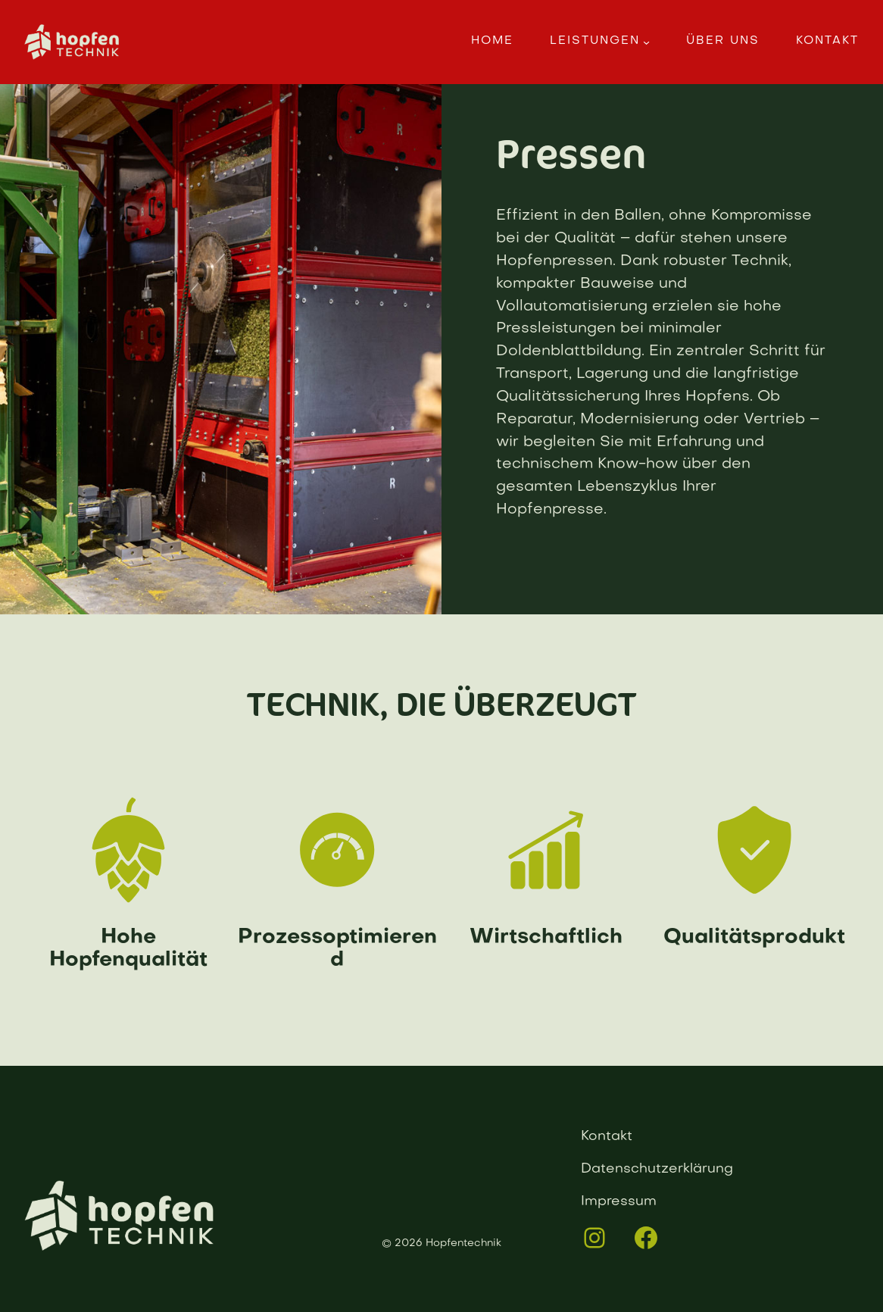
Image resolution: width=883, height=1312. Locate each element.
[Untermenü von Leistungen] (646, 42)
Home (492, 41)
